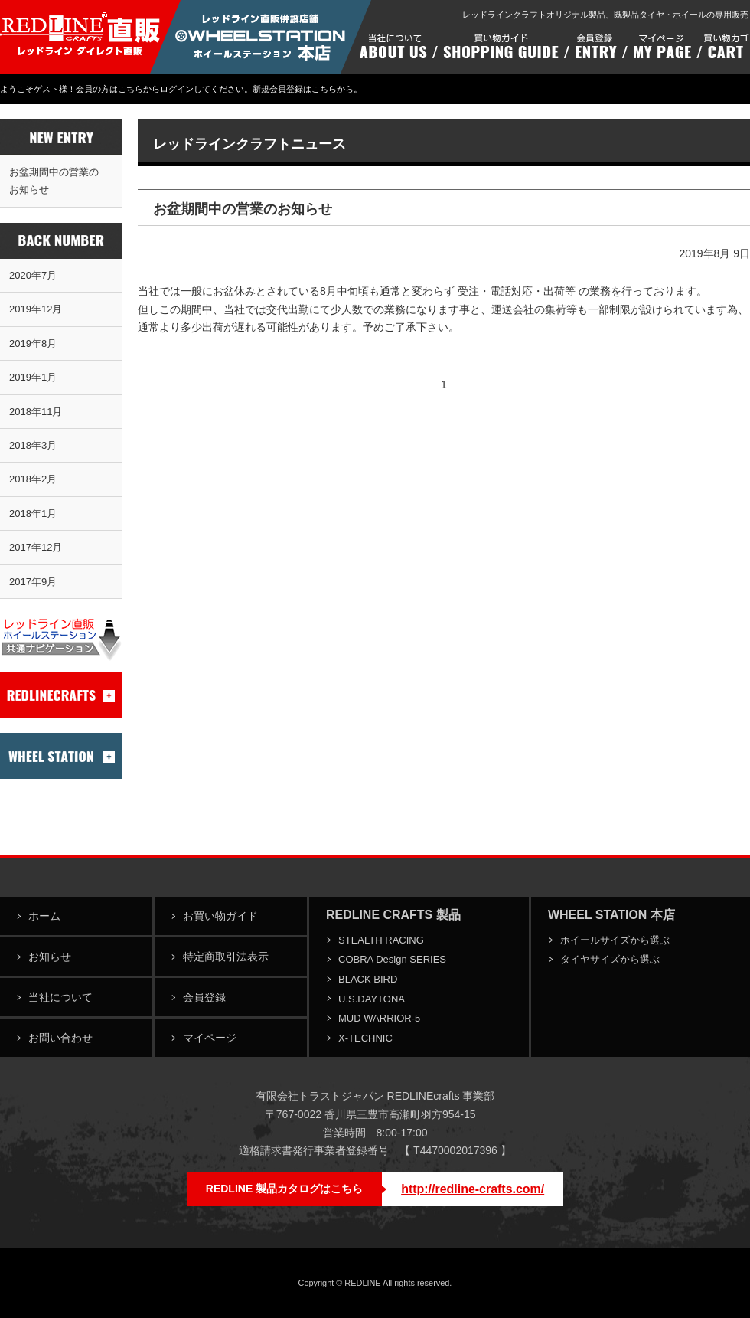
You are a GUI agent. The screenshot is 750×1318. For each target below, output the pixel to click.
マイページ (209, 1038)
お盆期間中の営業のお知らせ (54, 180)
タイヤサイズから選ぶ (610, 959)
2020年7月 (33, 275)
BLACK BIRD (367, 979)
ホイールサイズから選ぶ (615, 940)
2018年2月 (33, 479)
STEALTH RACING (381, 940)
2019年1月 (33, 377)
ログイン (177, 88)
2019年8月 (33, 343)
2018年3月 (33, 445)
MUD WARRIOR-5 (379, 1018)
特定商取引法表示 (226, 956)
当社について (60, 997)
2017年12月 (35, 547)
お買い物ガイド (220, 916)
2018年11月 (35, 411)
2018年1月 (33, 513)
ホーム (44, 916)
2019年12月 (35, 309)
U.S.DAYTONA (371, 999)
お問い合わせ (60, 1038)
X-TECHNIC (365, 1038)
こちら (324, 88)
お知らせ (49, 956)
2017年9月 (33, 581)
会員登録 (204, 997)
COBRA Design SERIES (392, 959)
